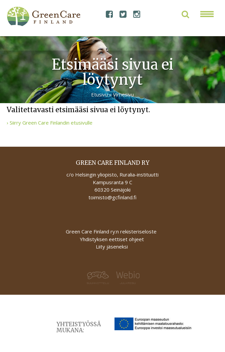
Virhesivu (123, 94)
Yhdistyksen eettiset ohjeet (112, 239)
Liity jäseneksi (112, 246)
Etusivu (99, 94)
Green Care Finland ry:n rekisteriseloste (112, 231)
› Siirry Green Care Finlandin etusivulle (49, 122)
